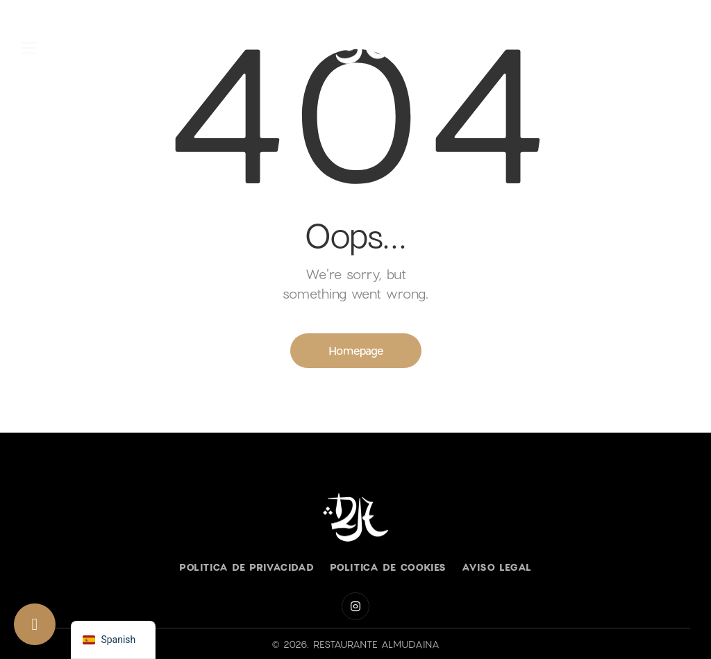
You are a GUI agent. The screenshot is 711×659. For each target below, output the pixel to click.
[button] (29, 46)
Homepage (355, 350)
